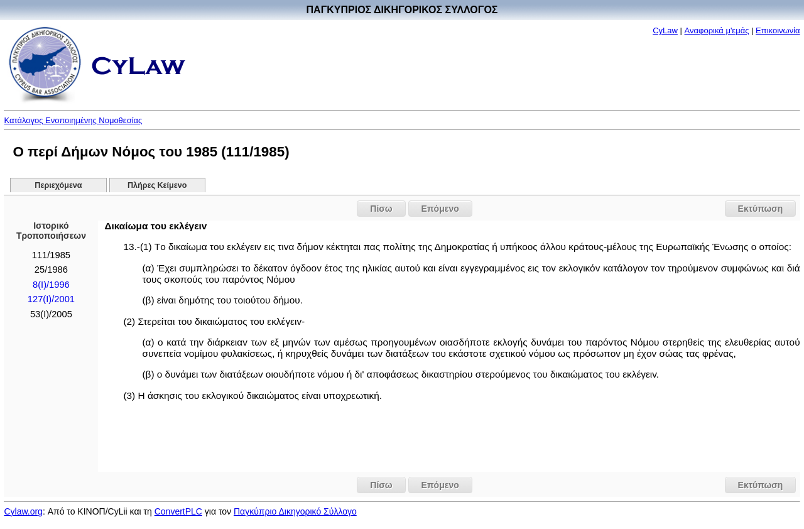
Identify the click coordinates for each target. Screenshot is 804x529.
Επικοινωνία (778, 30)
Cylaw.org (23, 511)
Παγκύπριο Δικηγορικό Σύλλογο (295, 511)
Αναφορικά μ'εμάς (717, 30)
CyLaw (665, 30)
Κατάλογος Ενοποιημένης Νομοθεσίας (73, 120)
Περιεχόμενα (58, 185)
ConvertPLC (178, 511)
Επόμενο (440, 209)
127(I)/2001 (51, 299)
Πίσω (381, 209)
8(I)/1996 (51, 285)
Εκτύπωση (760, 209)
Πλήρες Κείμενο (157, 185)
